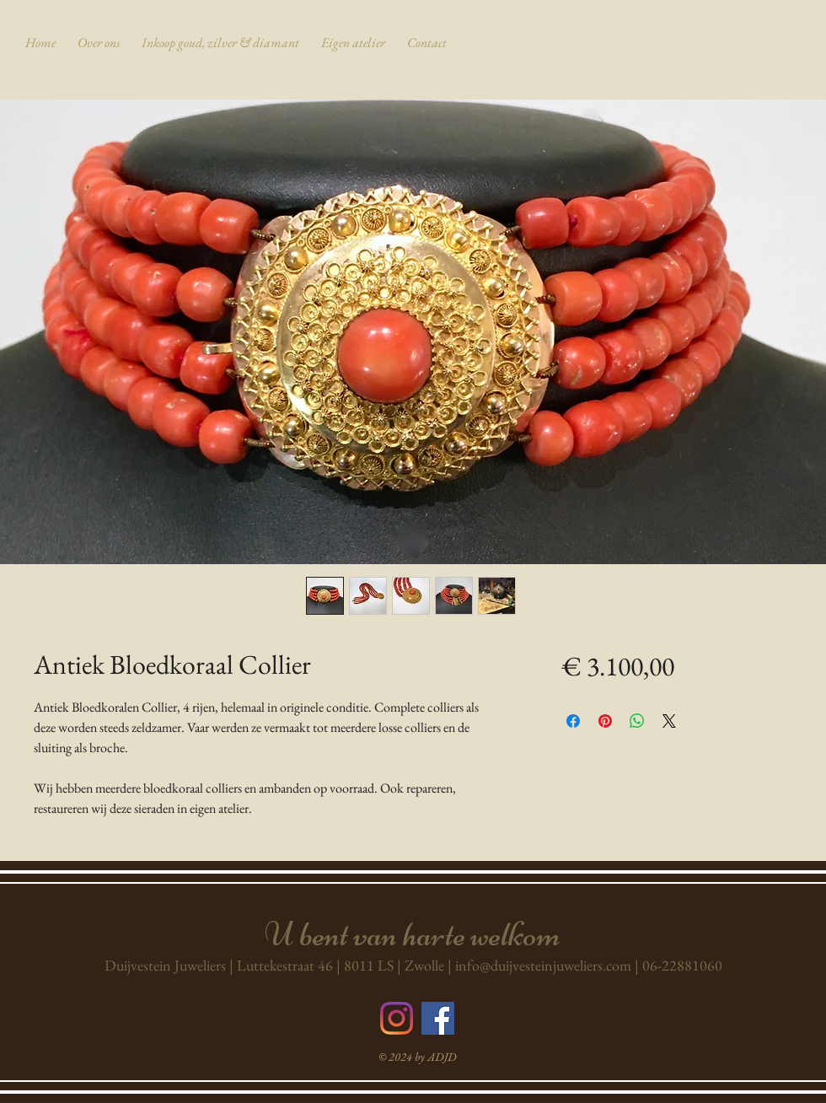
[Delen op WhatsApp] (637, 721)
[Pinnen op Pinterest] (605, 721)
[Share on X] (669, 721)
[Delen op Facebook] (573, 721)
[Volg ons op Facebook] (437, 1018)
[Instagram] (396, 1018)
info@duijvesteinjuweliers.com (543, 965)
